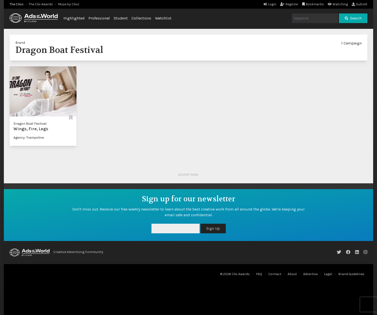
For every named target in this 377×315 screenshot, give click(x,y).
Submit (359, 4)
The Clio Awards (41, 4)
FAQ (259, 274)
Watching (338, 4)
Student (121, 18)
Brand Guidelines (351, 274)
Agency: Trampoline (28, 138)
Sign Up (213, 228)
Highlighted (74, 18)
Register (289, 4)
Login (270, 4)
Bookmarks (313, 4)
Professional (99, 18)
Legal (328, 274)
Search (353, 18)
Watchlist (163, 18)
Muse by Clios (68, 4)
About (292, 274)
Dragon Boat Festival (29, 124)
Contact (274, 274)
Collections (141, 18)
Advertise (310, 274)
